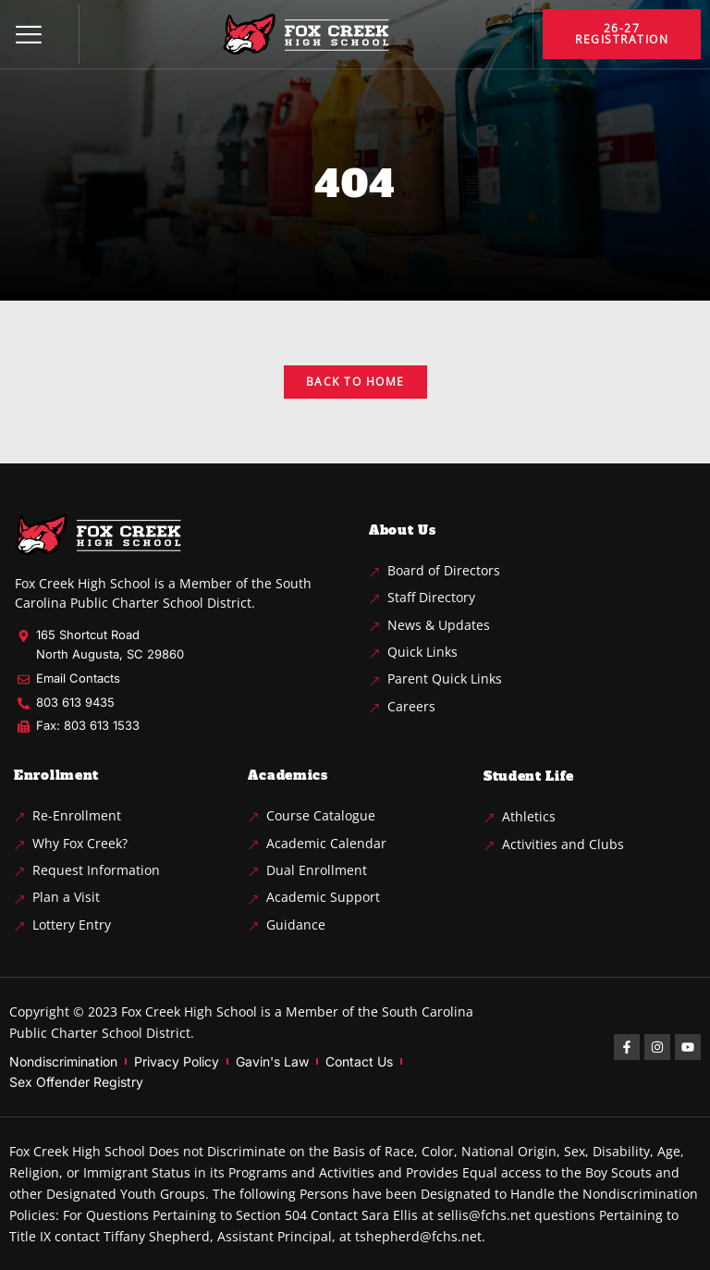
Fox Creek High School (189, 1011)
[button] (28, 34)
